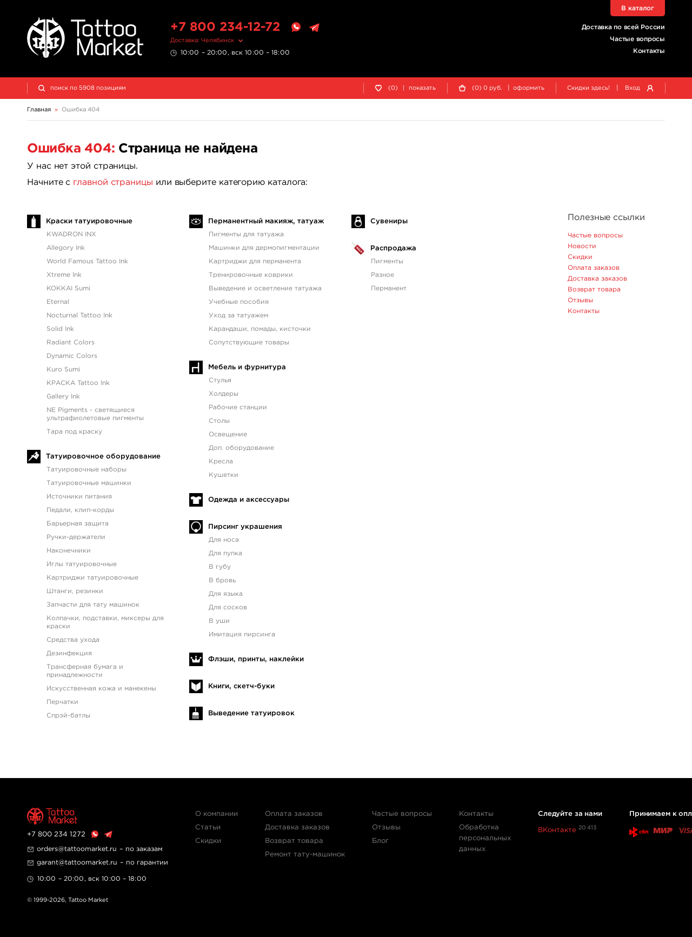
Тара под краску (74, 432)
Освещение (228, 434)
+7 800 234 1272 (56, 835)
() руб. (487, 88)
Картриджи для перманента (255, 261)
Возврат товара (594, 290)
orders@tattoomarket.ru (77, 849)
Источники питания (79, 497)
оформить (528, 88)
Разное (382, 275)
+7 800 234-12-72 (225, 27)
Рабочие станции (238, 407)
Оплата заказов (594, 268)
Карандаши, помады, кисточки (260, 329)
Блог (380, 841)
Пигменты (387, 261)
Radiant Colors (70, 342)
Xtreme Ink (64, 275)
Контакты (649, 51)
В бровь (222, 580)
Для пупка (225, 553)
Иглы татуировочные (81, 564)
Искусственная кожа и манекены (101, 689)
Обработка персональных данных (485, 838)
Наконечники (68, 551)
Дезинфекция (69, 653)
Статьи (208, 827)
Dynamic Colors (71, 356)
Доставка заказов (597, 279)
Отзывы (580, 300)
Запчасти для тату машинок (92, 605)
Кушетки (223, 475)
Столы (219, 421)
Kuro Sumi (63, 370)
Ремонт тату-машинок (305, 855)
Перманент (389, 288)
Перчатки (62, 702)
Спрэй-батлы (68, 716)
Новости (582, 246)
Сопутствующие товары (249, 342)
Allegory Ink (65, 248)
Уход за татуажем (238, 315)
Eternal (57, 302)
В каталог (637, 8)
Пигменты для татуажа (246, 234)
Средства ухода (72, 640)
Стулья (220, 380)
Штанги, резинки (74, 591)
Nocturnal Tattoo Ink (79, 315)
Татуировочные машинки (88, 483)
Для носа (224, 540)
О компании (216, 814)
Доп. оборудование (241, 448)
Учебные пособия (239, 302)
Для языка (226, 594)
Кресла (221, 461)
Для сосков (228, 607)
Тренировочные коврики (251, 275)
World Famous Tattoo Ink (87, 261)
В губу (220, 567)
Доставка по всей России (623, 27)
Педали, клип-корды (80, 510)
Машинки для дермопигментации (264, 248)
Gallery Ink (63, 397)
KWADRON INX (71, 234)
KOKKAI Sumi (68, 288)
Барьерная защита (77, 524)
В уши (219, 621)
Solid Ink (60, 329)
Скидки (580, 257)
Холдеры (223, 394)
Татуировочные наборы (86, 470)
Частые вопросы (637, 39)
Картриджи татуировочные (92, 578)
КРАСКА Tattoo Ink (78, 383)
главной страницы (113, 182)
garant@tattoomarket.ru (77, 863)
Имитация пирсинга (242, 634)
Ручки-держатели (75, 537)
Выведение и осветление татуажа (265, 288)
